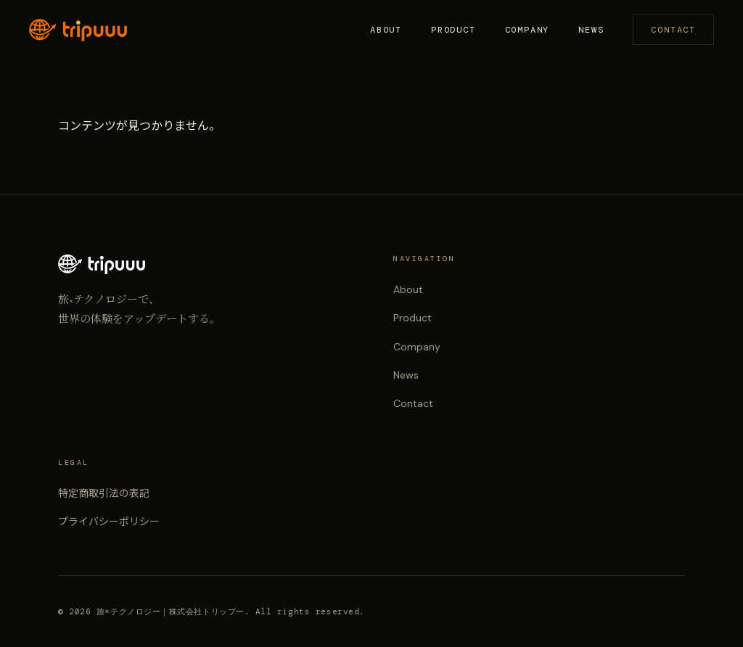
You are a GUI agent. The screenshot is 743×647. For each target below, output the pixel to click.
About (386, 30)
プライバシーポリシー (109, 521)
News (591, 30)
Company (527, 30)
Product (453, 30)
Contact (673, 30)
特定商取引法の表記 (103, 493)
